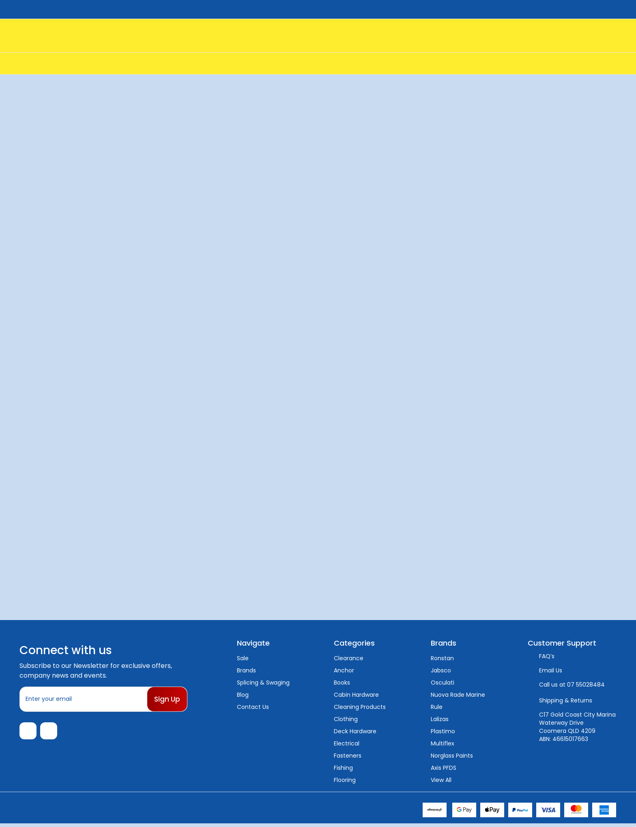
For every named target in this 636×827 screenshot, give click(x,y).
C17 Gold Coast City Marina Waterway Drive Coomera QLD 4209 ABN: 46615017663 (577, 727)
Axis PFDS (443, 768)
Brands (246, 670)
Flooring (345, 780)
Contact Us (253, 707)
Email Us (550, 670)
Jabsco (441, 670)
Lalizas (440, 719)
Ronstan (442, 658)
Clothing (346, 719)
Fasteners (347, 756)
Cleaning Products (360, 707)
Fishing (343, 768)
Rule (437, 707)
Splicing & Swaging (263, 682)
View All (441, 780)
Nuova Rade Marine (458, 695)
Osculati (442, 682)
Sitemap (121, 810)
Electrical (346, 743)
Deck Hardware (355, 731)
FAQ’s (546, 656)
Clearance (348, 658)
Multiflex (442, 743)
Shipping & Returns (565, 700)
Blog (243, 695)
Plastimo (443, 731)
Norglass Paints (452, 756)
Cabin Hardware (356, 695)
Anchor (344, 670)
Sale (243, 658)
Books (342, 682)
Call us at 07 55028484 (572, 685)
